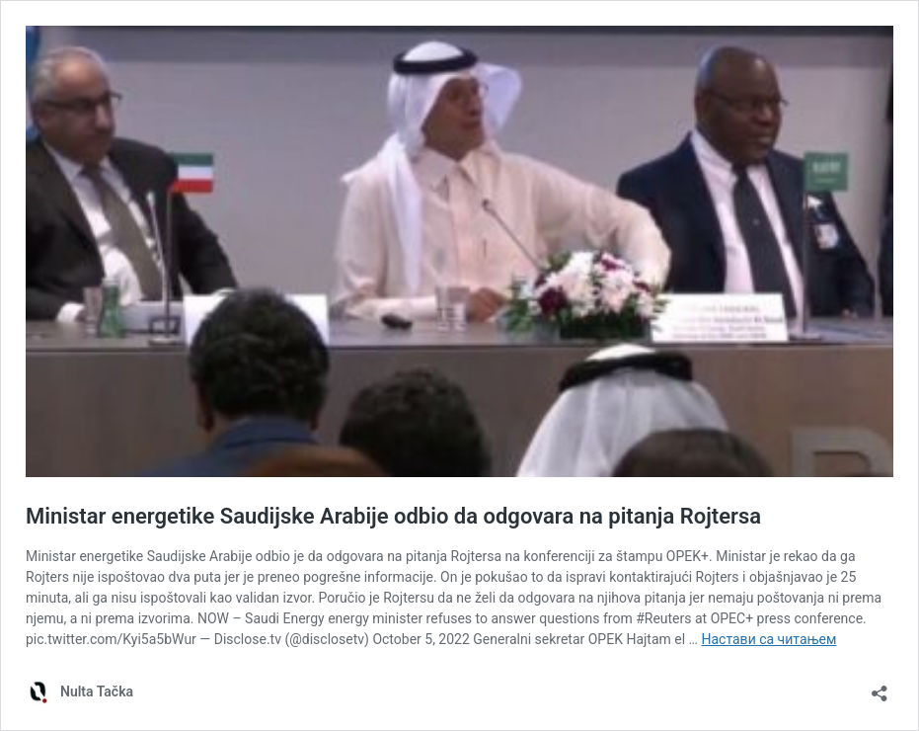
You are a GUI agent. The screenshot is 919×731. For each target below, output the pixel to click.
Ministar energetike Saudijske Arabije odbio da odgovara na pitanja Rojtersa (393, 516)
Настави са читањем (768, 639)
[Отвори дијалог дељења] (879, 687)
